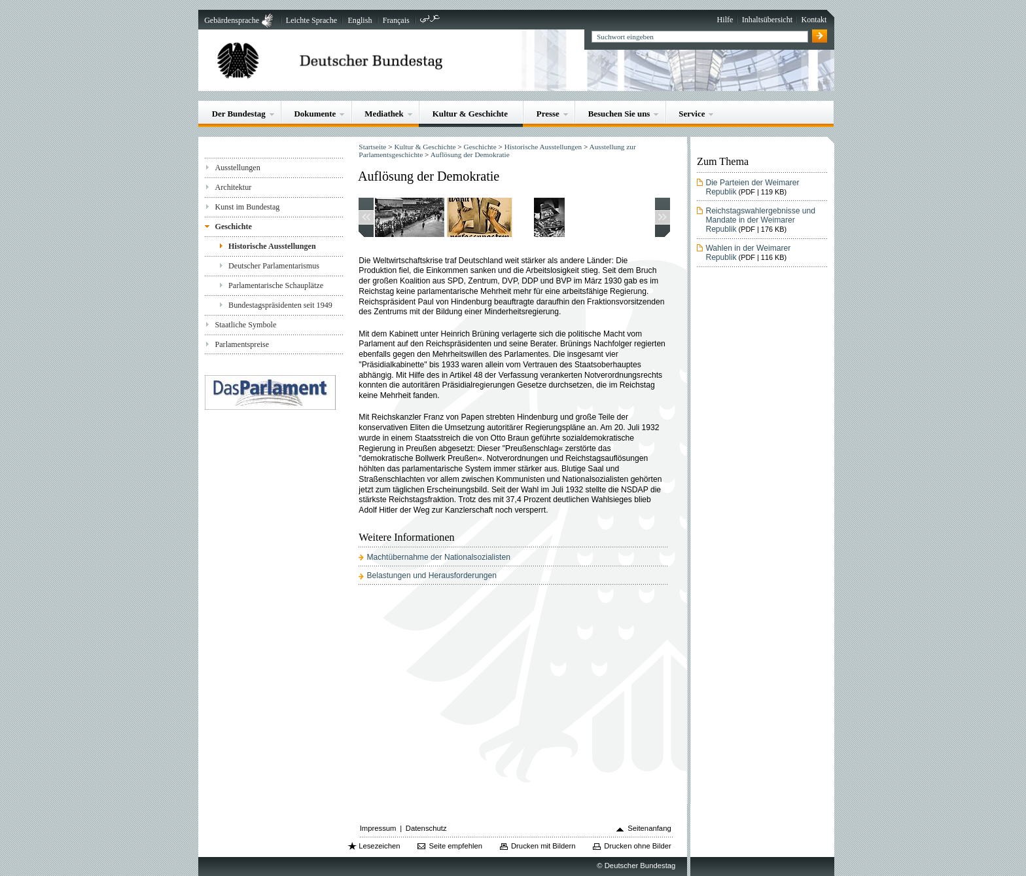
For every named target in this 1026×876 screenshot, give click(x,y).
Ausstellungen (237, 167)
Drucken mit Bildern (543, 846)
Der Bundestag (239, 114)
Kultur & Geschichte (470, 114)
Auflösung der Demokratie (470, 154)
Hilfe (725, 19)
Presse (548, 114)
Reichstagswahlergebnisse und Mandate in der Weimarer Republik (760, 220)
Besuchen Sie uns (619, 114)
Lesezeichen (379, 846)
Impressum (378, 828)
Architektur (233, 187)
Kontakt (813, 19)
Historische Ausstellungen (272, 246)
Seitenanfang (649, 828)
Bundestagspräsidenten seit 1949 (280, 305)
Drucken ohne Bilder (637, 846)
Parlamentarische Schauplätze (275, 285)
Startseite (372, 147)
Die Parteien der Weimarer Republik (752, 187)
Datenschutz (426, 828)
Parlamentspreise (242, 344)
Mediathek (384, 114)
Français (396, 20)
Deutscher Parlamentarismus (273, 265)
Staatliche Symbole (245, 324)
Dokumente (315, 114)
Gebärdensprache (231, 20)
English (359, 20)
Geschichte (233, 226)
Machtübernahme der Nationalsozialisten (438, 557)
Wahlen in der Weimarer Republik (747, 253)
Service (692, 114)
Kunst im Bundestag (247, 206)
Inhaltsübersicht (767, 19)
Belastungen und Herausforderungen (431, 575)
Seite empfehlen (455, 846)
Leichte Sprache (311, 20)
